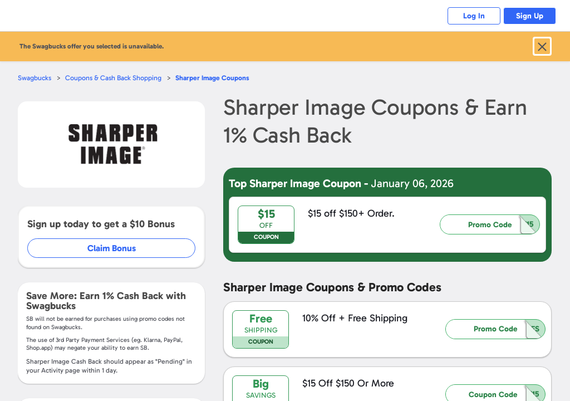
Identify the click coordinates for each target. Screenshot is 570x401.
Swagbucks (35, 78)
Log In (470, 16)
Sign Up (528, 16)
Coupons (216, 78)
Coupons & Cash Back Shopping (115, 78)
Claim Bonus (112, 248)
